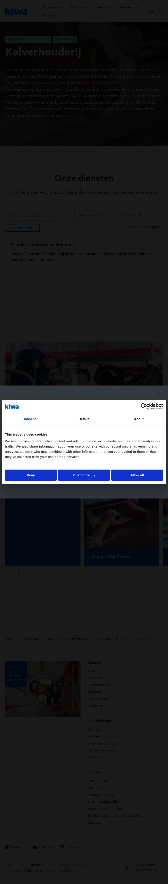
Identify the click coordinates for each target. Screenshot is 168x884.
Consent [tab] (29, 419)
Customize (84, 475)
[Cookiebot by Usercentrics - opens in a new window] (144, 406)
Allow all (137, 475)
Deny (31, 475)
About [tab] (139, 419)
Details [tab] (84, 419)
